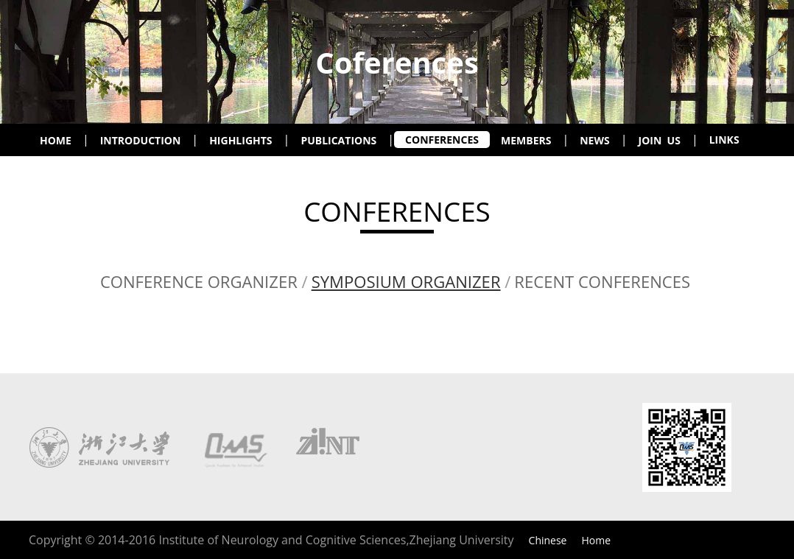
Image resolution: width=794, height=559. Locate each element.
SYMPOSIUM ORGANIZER (406, 281)
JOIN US (660, 140)
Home (596, 540)
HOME (55, 140)
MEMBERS (526, 140)
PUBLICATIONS (338, 140)
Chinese (548, 540)
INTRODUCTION (140, 140)
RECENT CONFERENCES (602, 281)
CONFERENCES (442, 140)
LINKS (724, 140)
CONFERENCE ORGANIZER (199, 281)
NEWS (594, 140)
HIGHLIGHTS (240, 140)
